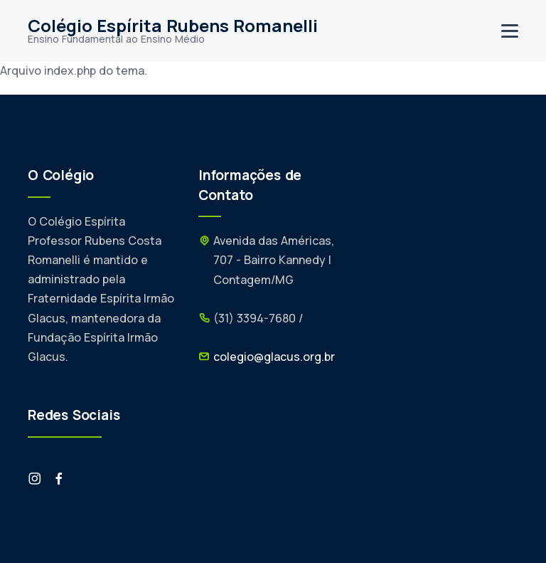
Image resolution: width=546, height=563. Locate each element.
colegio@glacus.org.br (274, 356)
